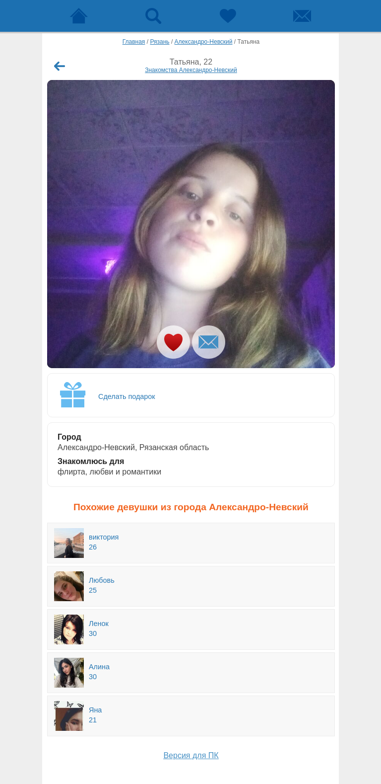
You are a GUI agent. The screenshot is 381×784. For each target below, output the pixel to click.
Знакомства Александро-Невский (191, 70)
